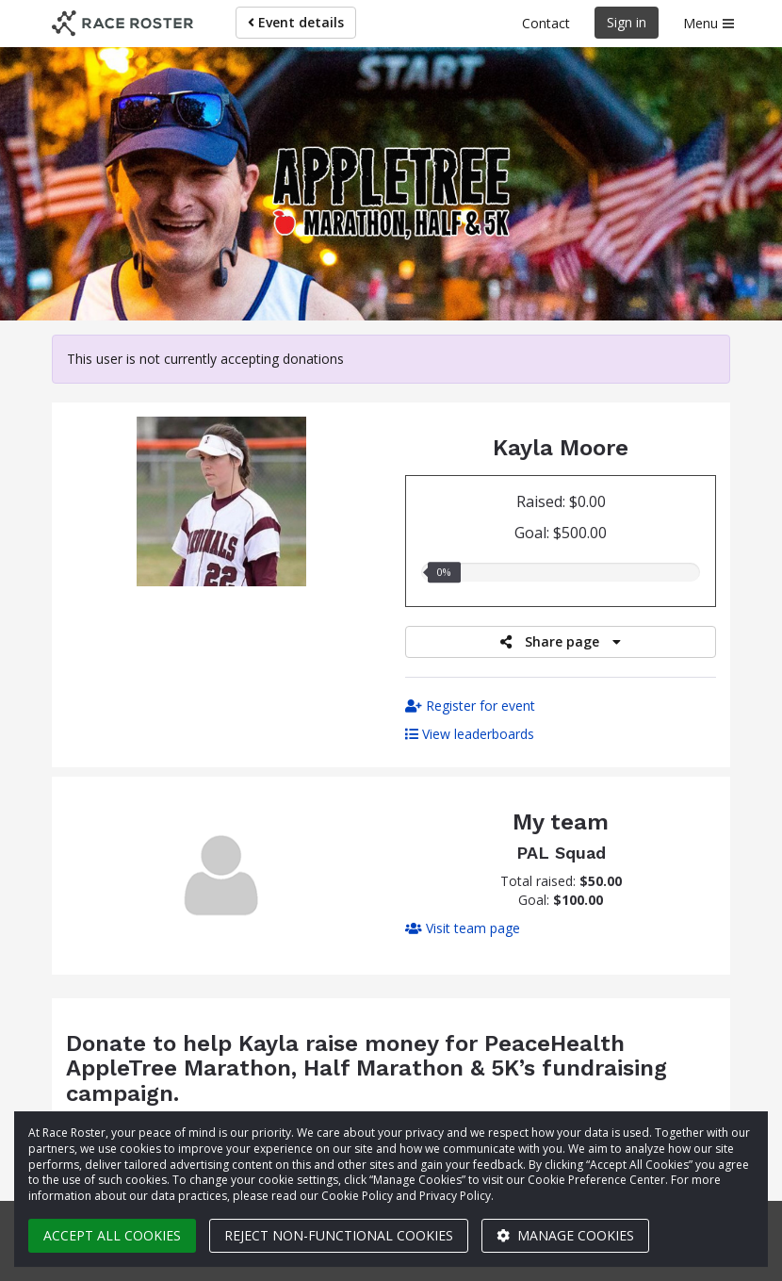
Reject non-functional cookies (338, 1235)
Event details (296, 22)
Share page (560, 641)
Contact (546, 23)
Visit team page (462, 928)
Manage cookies (565, 1235)
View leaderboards (469, 734)
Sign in (626, 22)
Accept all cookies (112, 1235)
